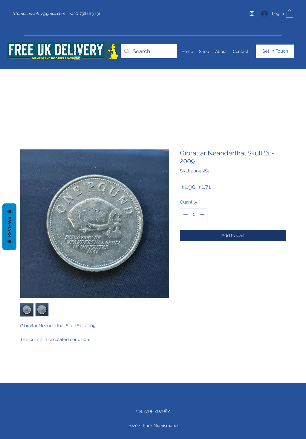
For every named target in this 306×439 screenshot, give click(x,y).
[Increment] (203, 214)
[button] (289, 13)
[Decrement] (185, 214)
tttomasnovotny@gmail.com (39, 13)
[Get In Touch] (275, 51)
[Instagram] (252, 13)
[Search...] (148, 51)
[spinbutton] (194, 214)
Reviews (9, 226)
